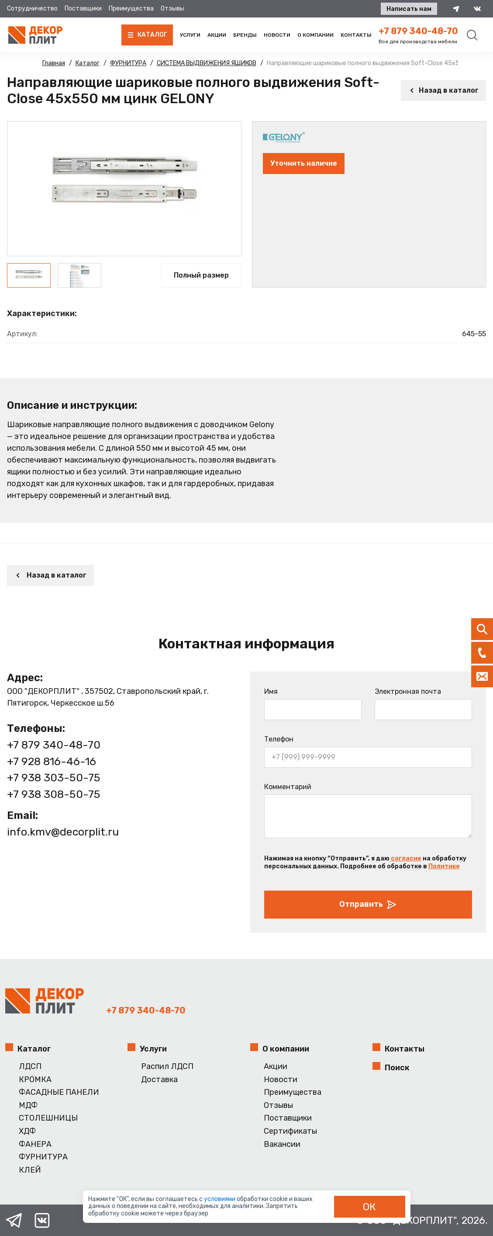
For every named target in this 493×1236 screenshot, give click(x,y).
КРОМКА (35, 1079)
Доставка (159, 1079)
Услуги (190, 35)
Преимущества (131, 8)
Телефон (278, 739)
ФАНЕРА (35, 1144)
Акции (216, 35)
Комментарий (287, 787)
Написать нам (408, 9)
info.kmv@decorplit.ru (63, 831)
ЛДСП (30, 1066)
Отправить (368, 904)
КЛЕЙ (30, 1170)
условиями (220, 1199)
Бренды (245, 35)
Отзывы (172, 8)
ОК (369, 1207)
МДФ (28, 1105)
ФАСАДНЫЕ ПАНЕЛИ (59, 1092)
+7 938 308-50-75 (53, 794)
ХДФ (27, 1131)
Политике (444, 866)
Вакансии (282, 1144)
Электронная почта (408, 691)
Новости (277, 35)
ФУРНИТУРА (43, 1157)
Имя (271, 691)
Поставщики (83, 8)
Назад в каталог (443, 90)
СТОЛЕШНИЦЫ (48, 1118)
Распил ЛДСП (167, 1066)
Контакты (356, 35)
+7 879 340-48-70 (418, 31)
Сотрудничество (32, 8)
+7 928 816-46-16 (51, 761)
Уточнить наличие (303, 163)
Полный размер (201, 275)
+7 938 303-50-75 (53, 777)
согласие (406, 858)
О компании (315, 35)
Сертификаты (290, 1131)
